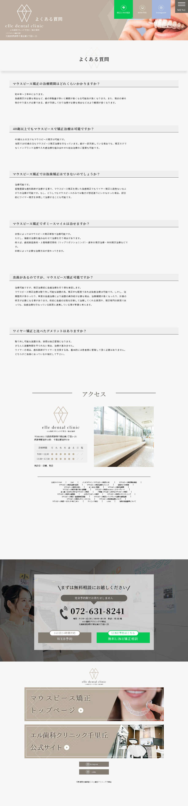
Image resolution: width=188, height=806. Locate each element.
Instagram (94, 782)
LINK (94, 791)
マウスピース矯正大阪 (17, 32)
